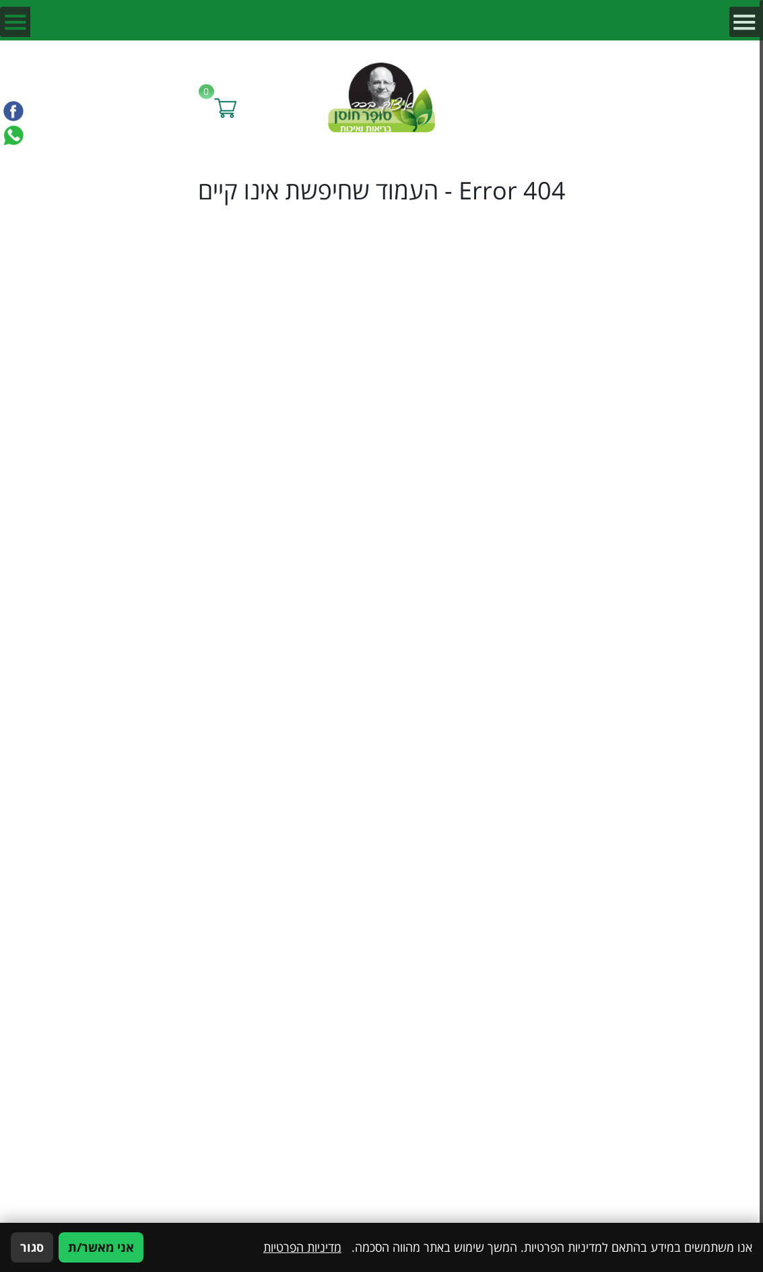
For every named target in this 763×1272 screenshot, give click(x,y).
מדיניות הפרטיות (302, 1247)
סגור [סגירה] (32, 1247)
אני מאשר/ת (101, 1247)
